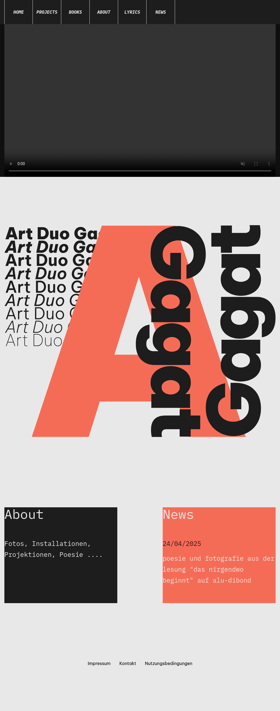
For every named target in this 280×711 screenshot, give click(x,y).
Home (18, 12)
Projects (46, 12)
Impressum (99, 664)
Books (75, 12)
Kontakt (127, 664)
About (103, 12)
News (160, 12)
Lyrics (132, 12)
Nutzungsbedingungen (168, 664)
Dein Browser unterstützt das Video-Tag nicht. (140, 100)
